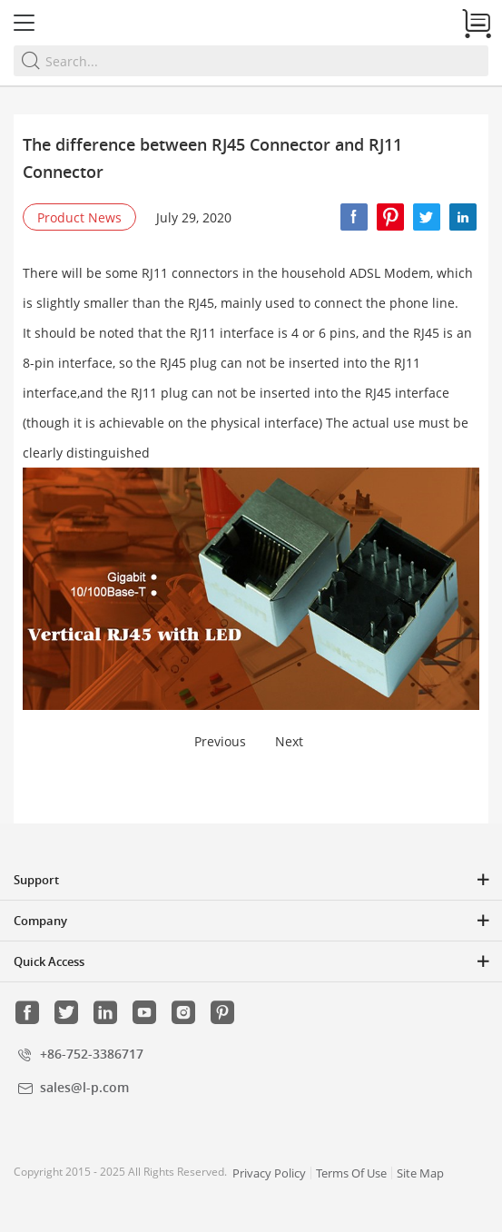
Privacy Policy (269, 1173)
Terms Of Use (351, 1173)
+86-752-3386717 (91, 1053)
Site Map (420, 1173)
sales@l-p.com (84, 1087)
